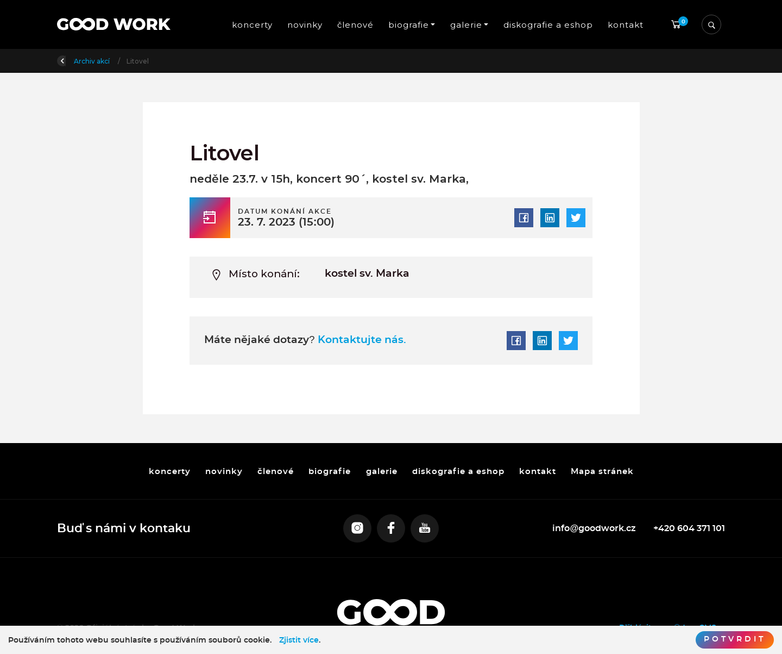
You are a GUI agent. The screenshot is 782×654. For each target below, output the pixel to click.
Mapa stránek (602, 471)
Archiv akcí (157, 61)
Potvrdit (735, 639)
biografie (329, 471)
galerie (381, 471)
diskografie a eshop (548, 25)
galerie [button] (466, 25)
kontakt (626, 25)
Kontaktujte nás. (360, 340)
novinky (304, 25)
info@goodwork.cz (594, 528)
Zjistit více (299, 640)
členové (355, 25)
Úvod (113, 61)
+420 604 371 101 (689, 528)
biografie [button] (408, 25)
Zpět (72, 60)
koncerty (251, 25)
